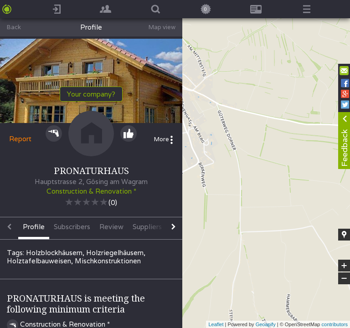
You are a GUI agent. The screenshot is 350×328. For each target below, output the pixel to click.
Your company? (91, 94)
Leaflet (215, 324)
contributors (335, 324)
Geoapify (266, 324)
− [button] (344, 278)
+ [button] (344, 266)
